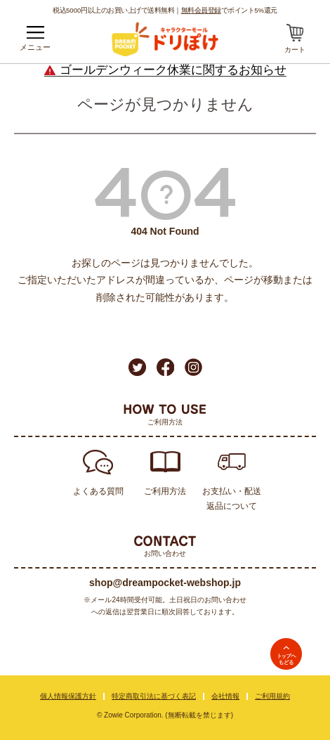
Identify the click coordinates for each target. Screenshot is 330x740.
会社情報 (225, 696)
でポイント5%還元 (229, 9)
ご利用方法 (165, 491)
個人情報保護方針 (68, 696)
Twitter (137, 367)
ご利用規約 (272, 696)
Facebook (165, 367)
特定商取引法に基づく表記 (154, 696)
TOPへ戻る (286, 654)
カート (294, 49)
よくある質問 (98, 491)
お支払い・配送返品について (231, 498)
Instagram (193, 367)
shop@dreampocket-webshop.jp (165, 582)
